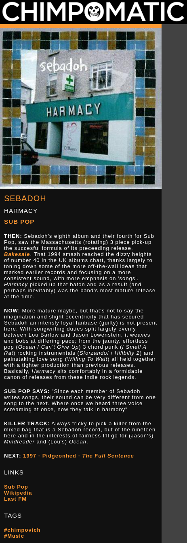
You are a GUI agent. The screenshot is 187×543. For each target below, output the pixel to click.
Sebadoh (25, 198)
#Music (14, 536)
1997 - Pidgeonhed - (78, 456)
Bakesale (17, 254)
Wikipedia (18, 493)
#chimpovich (22, 530)
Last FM (15, 499)
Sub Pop (19, 221)
